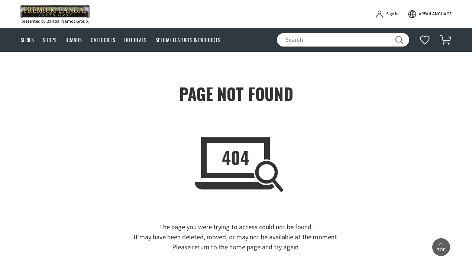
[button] (441, 247)
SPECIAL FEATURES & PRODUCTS (187, 40)
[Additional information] (425, 40)
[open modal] (430, 14)
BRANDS (73, 40)
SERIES (27, 40)
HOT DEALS (135, 40)
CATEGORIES (103, 40)
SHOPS (49, 40)
